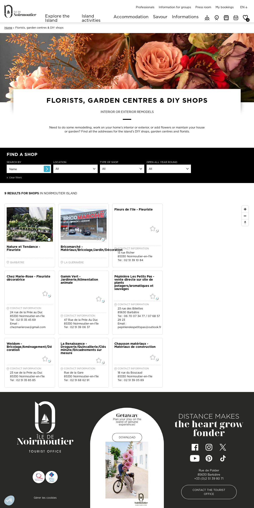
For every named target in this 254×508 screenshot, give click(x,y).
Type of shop (109, 162)
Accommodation (131, 17)
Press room (203, 7)
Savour (160, 17)
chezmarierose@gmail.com (28, 327)
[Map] (208, 292)
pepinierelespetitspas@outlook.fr (139, 327)
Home (8, 27)
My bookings (225, 7)
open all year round (162, 162)
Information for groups (175, 7)
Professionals (145, 7)
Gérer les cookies (45, 498)
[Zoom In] (245, 209)
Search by (14, 162)
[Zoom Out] (245, 216)
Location (59, 162)
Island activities (91, 18)
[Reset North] (245, 222)
